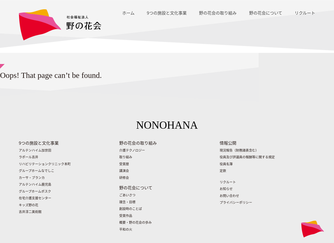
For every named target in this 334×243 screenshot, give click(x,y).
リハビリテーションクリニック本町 (45, 163)
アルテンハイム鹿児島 (35, 184)
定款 (223, 170)
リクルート (305, 13)
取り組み (125, 156)
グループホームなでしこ (36, 170)
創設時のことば (130, 208)
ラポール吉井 (28, 156)
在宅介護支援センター (35, 197)
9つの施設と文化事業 (167, 13)
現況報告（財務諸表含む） (239, 150)
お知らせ (226, 188)
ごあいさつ (127, 194)
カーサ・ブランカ (32, 177)
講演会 (124, 170)
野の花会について (265, 13)
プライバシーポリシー (236, 202)
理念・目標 (127, 201)
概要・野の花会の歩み (135, 222)
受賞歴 (124, 163)
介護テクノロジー (132, 150)
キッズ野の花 (28, 204)
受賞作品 (125, 215)
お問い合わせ (229, 195)
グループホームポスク (35, 191)
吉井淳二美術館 (30, 211)
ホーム (128, 13)
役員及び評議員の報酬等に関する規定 (247, 156)
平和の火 (125, 229)
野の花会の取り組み (218, 13)
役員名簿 (226, 163)
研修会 (124, 177)
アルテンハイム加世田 (35, 150)
